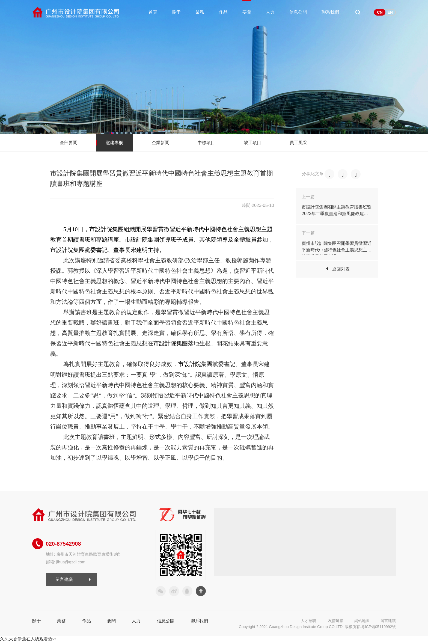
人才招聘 (308, 621)
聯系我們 (330, 12)
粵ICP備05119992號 (378, 627)
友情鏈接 (335, 621)
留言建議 (64, 579)
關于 (176, 12)
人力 (270, 12)
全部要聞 (68, 142)
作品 (223, 12)
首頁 (152, 12)
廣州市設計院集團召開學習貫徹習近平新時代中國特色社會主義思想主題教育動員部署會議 (336, 250)
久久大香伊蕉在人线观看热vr (28, 639)
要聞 (246, 12)
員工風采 (298, 142)
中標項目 (206, 142)
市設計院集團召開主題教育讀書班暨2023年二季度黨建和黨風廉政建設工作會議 (336, 213)
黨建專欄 (114, 142)
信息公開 (298, 12)
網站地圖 (362, 621)
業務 (199, 12)
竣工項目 (252, 142)
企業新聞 (160, 142)
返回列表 (341, 269)
